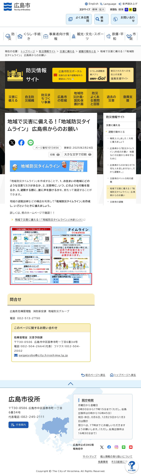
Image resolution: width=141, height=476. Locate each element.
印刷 (52, 154)
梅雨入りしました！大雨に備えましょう (121, 140)
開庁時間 (88, 400)
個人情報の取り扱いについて (116, 456)
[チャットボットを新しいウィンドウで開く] (131, 472)
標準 (94, 9)
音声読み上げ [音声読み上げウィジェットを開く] (129, 4)
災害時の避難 (116, 202)
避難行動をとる (87, 51)
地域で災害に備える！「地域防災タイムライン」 (50, 219)
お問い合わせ (128, 19)
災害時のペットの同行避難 (121, 180)
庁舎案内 (21, 425)
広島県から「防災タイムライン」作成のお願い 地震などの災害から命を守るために (122, 153)
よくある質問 (82, 19)
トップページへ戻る (125, 375)
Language (110, 4)
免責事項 (103, 462)
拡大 (101, 9)
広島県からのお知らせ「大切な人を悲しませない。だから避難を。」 (122, 168)
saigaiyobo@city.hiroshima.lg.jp (43, 355)
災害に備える (67, 51)
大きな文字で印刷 (75, 154)
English (94, 4)
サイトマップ (89, 456)
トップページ (28, 51)
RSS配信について (122, 462)
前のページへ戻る (95, 375)
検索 (102, 19)
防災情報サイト (47, 51)
